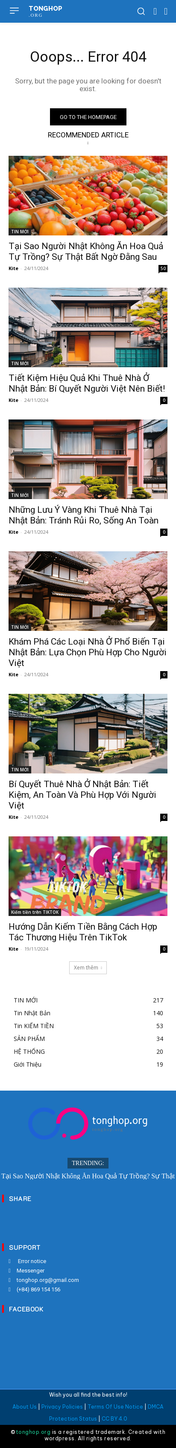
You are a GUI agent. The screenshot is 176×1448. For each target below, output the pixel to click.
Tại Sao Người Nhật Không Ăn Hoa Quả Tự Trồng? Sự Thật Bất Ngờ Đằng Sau (86, 251)
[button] (141, 11)
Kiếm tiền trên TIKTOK (35, 912)
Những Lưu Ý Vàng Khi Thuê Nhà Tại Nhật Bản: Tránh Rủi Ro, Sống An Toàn (83, 515)
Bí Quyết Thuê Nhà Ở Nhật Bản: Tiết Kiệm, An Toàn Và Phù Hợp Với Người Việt (82, 795)
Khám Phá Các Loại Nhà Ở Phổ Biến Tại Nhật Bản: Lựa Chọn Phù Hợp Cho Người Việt (88, 652)
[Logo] (88, 1123)
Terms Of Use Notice (115, 1406)
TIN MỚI (20, 232)
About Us (24, 1406)
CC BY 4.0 (114, 1418)
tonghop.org (33, 1432)
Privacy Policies (62, 1406)
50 (163, 268)
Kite (13, 268)
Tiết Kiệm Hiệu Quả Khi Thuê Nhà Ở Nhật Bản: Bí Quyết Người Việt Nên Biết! (87, 383)
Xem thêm (88, 967)
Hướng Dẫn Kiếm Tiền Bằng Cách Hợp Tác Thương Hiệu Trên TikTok (83, 932)
